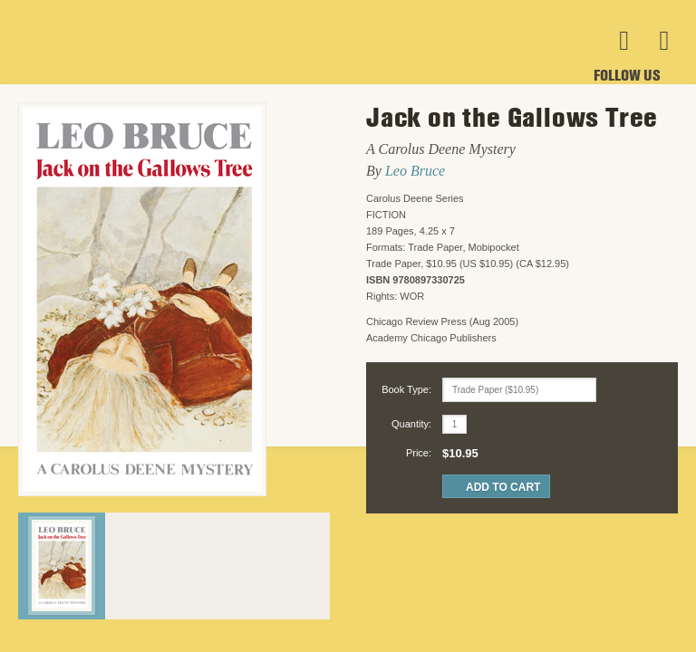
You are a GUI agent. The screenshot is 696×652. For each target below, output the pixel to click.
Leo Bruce (415, 170)
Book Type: (406, 389)
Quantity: (411, 423)
